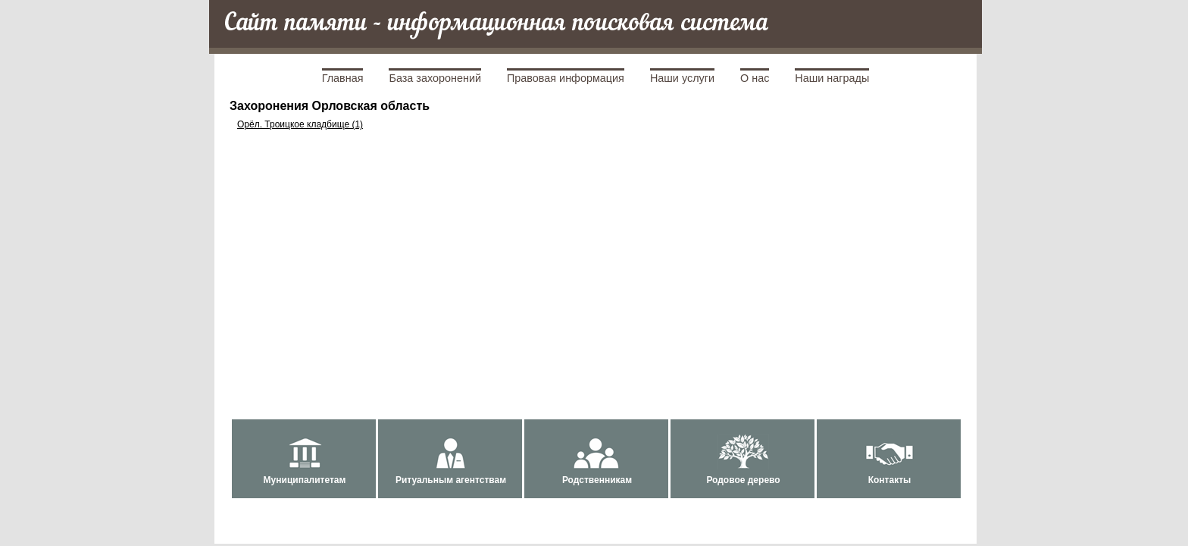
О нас (754, 78)
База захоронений (435, 78)
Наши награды (832, 78)
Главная (343, 78)
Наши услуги (682, 78)
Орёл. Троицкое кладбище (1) (300, 124)
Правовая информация (565, 78)
